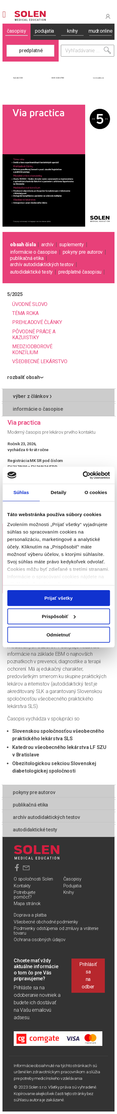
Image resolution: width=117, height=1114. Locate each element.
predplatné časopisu (79, 272)
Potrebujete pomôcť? (24, 894)
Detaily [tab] (58, 492)
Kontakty (22, 886)
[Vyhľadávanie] (88, 51)
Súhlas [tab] (21, 492)
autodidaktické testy (31, 272)
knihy (72, 31)
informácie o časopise (33, 252)
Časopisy (72, 879)
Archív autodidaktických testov (42, 264)
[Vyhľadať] (107, 50)
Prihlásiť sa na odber (88, 975)
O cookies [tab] (96, 492)
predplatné (31, 50)
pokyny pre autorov (83, 252)
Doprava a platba (30, 915)
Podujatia (72, 886)
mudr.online (100, 31)
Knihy (68, 892)
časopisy (16, 31)
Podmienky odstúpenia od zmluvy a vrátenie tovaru (56, 931)
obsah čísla (23, 244)
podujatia (44, 31)
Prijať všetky (58, 598)
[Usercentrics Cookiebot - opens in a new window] (83, 475)
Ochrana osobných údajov (39, 939)
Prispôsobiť (59, 616)
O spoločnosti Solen (33, 879)
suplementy (71, 244)
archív (47, 244)
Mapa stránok (27, 903)
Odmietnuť (58, 634)
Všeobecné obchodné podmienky (46, 922)
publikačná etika (27, 258)
